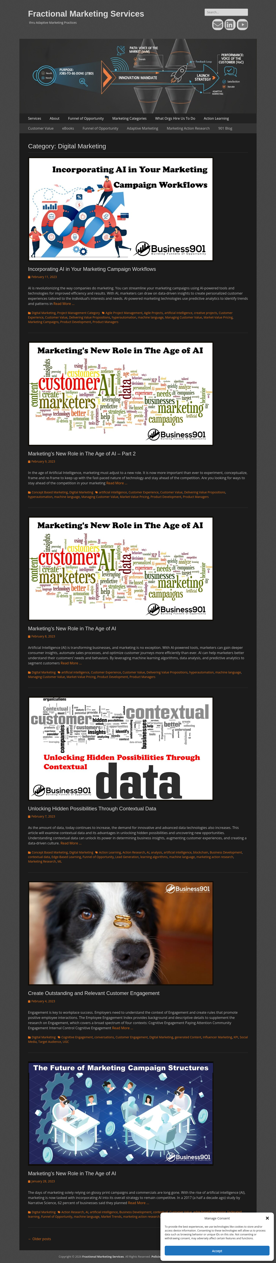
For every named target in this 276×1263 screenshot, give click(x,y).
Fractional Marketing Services (86, 13)
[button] (267, 1218)
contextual (160, 1212)
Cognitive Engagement (77, 1037)
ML (60, 861)
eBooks (68, 128)
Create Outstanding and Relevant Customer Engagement (94, 993)
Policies (156, 1256)
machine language (150, 317)
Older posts (39, 1238)
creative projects (205, 313)
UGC (66, 1042)
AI (148, 852)
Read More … (64, 303)
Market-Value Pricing (218, 317)
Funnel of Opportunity (86, 118)
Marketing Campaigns (43, 322)
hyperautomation (124, 317)
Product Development (75, 322)
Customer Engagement (132, 1037)
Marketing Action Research (188, 128)
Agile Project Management (124, 313)
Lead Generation (127, 857)
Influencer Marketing (217, 1037)
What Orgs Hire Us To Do (175, 118)
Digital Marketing (44, 313)
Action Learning (216, 118)
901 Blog (225, 128)
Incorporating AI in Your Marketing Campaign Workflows (92, 269)
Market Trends (111, 1216)
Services (34, 118)
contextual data (39, 857)
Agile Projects (153, 313)
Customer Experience (143, 492)
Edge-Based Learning (66, 857)
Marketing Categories (129, 118)
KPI (236, 1037)
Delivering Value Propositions (89, 317)
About (55, 118)
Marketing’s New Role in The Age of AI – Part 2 (82, 454)
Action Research (133, 852)
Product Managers (105, 322)
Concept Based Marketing (50, 492)
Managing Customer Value (183, 317)
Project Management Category (78, 313)
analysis (156, 852)
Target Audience (49, 1042)
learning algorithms (154, 857)
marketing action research (214, 857)
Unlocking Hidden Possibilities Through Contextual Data (92, 808)
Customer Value (41, 128)
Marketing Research (42, 861)
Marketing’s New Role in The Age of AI (72, 628)
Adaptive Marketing (142, 128)
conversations (104, 1037)
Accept (217, 1251)
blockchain (200, 852)
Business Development (226, 852)
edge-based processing (209, 1212)
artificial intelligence (179, 313)
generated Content (188, 1037)
